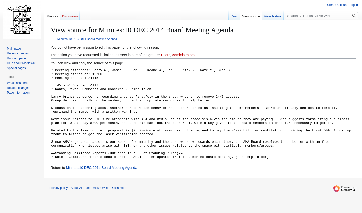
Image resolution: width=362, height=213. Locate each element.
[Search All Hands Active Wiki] (322, 15)
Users (165, 55)
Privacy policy (58, 206)
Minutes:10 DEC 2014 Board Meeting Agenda (87, 38)
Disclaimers (118, 206)
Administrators (183, 55)
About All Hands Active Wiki (89, 206)
